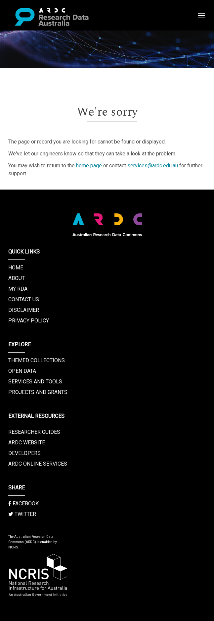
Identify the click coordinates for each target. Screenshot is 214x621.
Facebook (23, 503)
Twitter (22, 514)
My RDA (17, 289)
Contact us (23, 299)
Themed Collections (36, 360)
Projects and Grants (37, 392)
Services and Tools (35, 381)
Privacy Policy (28, 320)
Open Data (22, 371)
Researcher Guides (34, 432)
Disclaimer (23, 310)
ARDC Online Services (37, 464)
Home (15, 267)
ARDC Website (26, 442)
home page (89, 165)
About (16, 278)
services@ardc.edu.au (152, 165)
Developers (24, 453)
